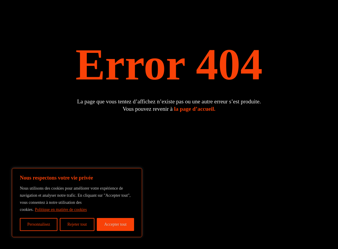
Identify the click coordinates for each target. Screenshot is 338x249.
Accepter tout (115, 224)
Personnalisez (38, 224)
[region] (77, 202)
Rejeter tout (77, 224)
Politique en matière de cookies (61, 209)
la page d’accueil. (194, 109)
